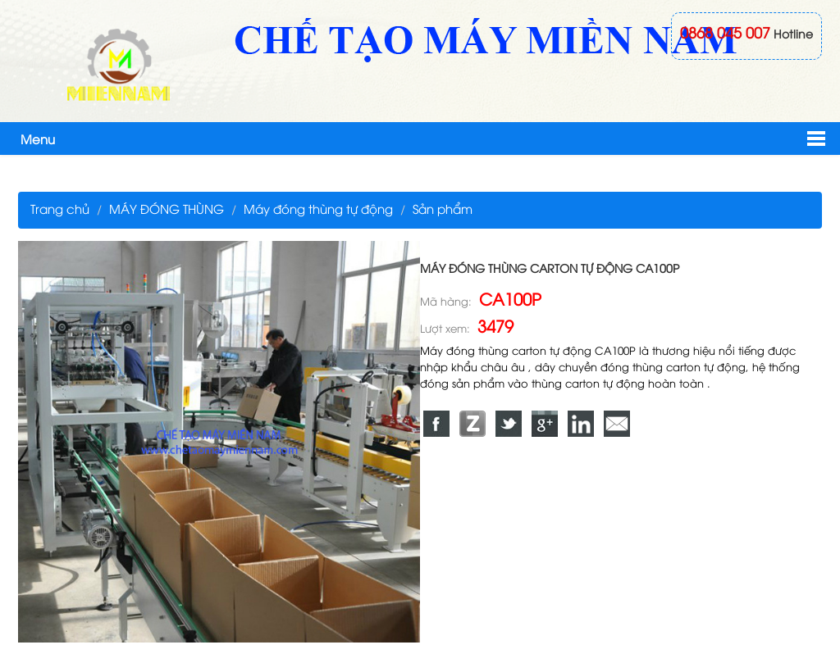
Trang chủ (59, 208)
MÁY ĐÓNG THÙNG (166, 208)
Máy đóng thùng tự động (318, 208)
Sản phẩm (442, 208)
